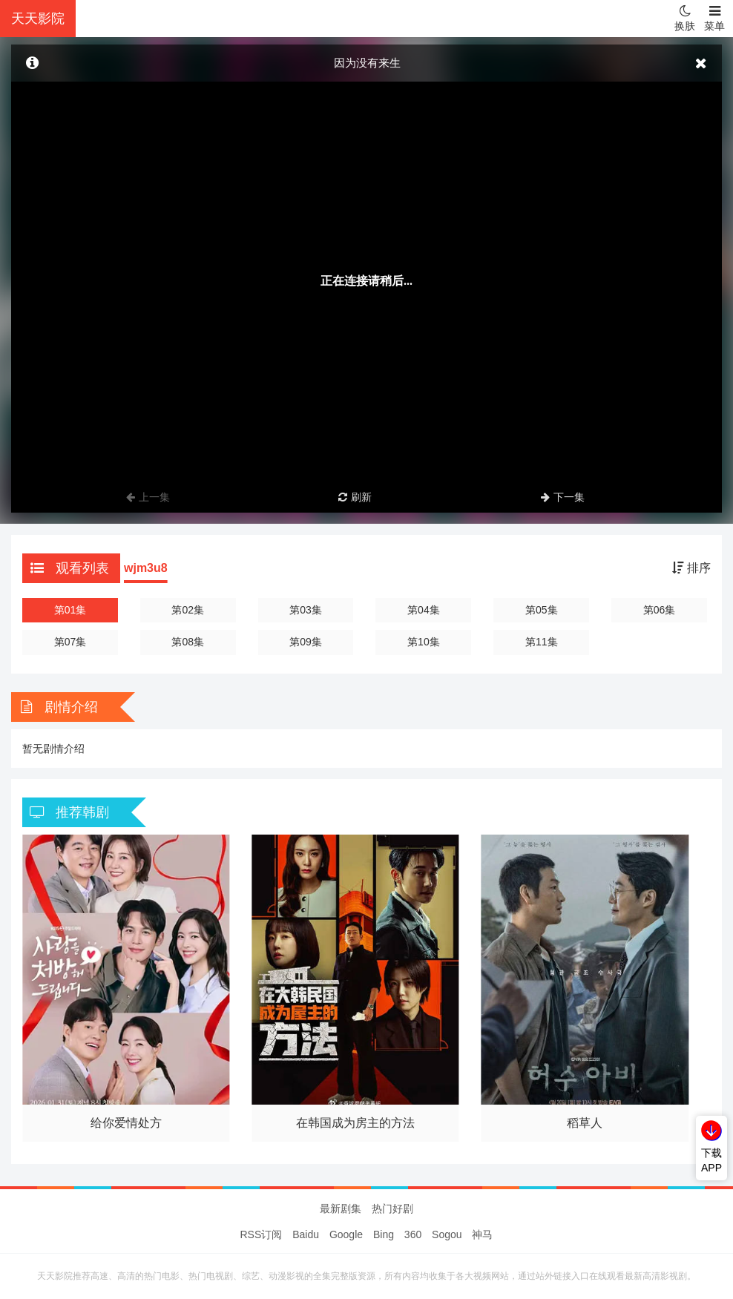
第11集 (541, 642)
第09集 (305, 642)
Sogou (446, 1234)
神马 (482, 1234)
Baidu (305, 1234)
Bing (383, 1234)
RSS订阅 (261, 1234)
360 (412, 1234)
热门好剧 (392, 1208)
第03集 (305, 610)
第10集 (423, 642)
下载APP (711, 1160)
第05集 (541, 610)
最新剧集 (340, 1208)
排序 (691, 568)
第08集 (187, 642)
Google (346, 1234)
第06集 (659, 610)
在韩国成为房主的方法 (355, 1123)
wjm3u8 (146, 568)
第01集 (70, 610)
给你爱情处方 (126, 1123)
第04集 (423, 610)
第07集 (70, 642)
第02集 (187, 610)
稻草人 (584, 1123)
